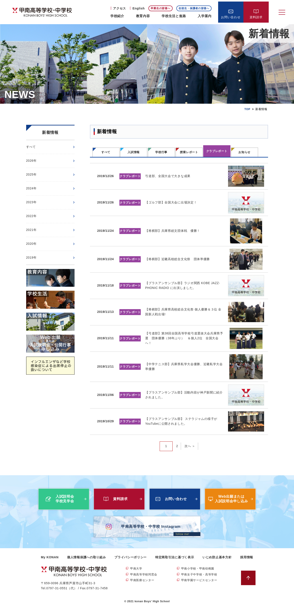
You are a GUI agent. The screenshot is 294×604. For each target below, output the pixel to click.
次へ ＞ (189, 442)
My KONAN (49, 553)
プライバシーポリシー (130, 553)
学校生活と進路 (174, 16)
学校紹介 (117, 16)
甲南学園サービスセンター (200, 577)
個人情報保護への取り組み (86, 553)
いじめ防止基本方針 (217, 553)
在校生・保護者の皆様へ (194, 8)
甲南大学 (136, 565)
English (138, 8)
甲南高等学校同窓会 (144, 571)
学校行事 (161, 152)
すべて (105, 152)
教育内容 (143, 16)
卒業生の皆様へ (160, 8)
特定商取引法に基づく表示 (174, 553)
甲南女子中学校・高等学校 (200, 571)
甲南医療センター (143, 577)
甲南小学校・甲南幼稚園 (199, 565)
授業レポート (189, 152)
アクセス (119, 8)
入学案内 (205, 16)
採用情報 (246, 553)
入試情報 (134, 152)
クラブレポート (216, 151)
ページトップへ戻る (249, 574)
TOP (247, 109)
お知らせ (244, 152)
